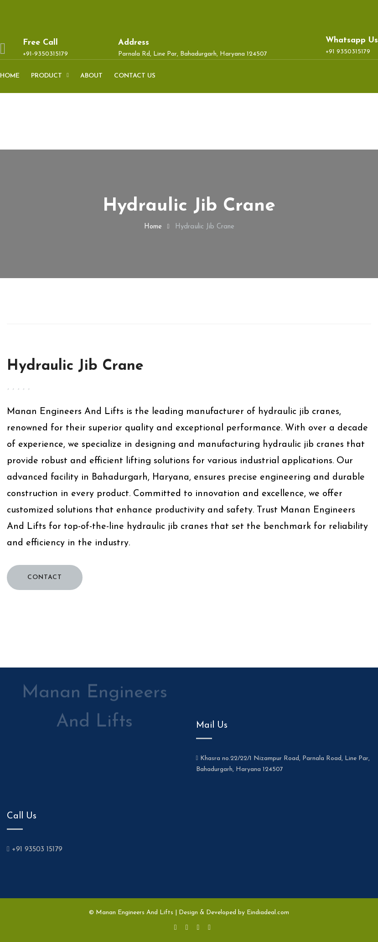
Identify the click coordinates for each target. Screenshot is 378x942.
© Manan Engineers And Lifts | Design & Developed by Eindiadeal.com (189, 912)
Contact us (134, 75)
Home (10, 75)
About (91, 75)
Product (46, 75)
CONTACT (44, 577)
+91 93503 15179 (34, 849)
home (153, 226)
